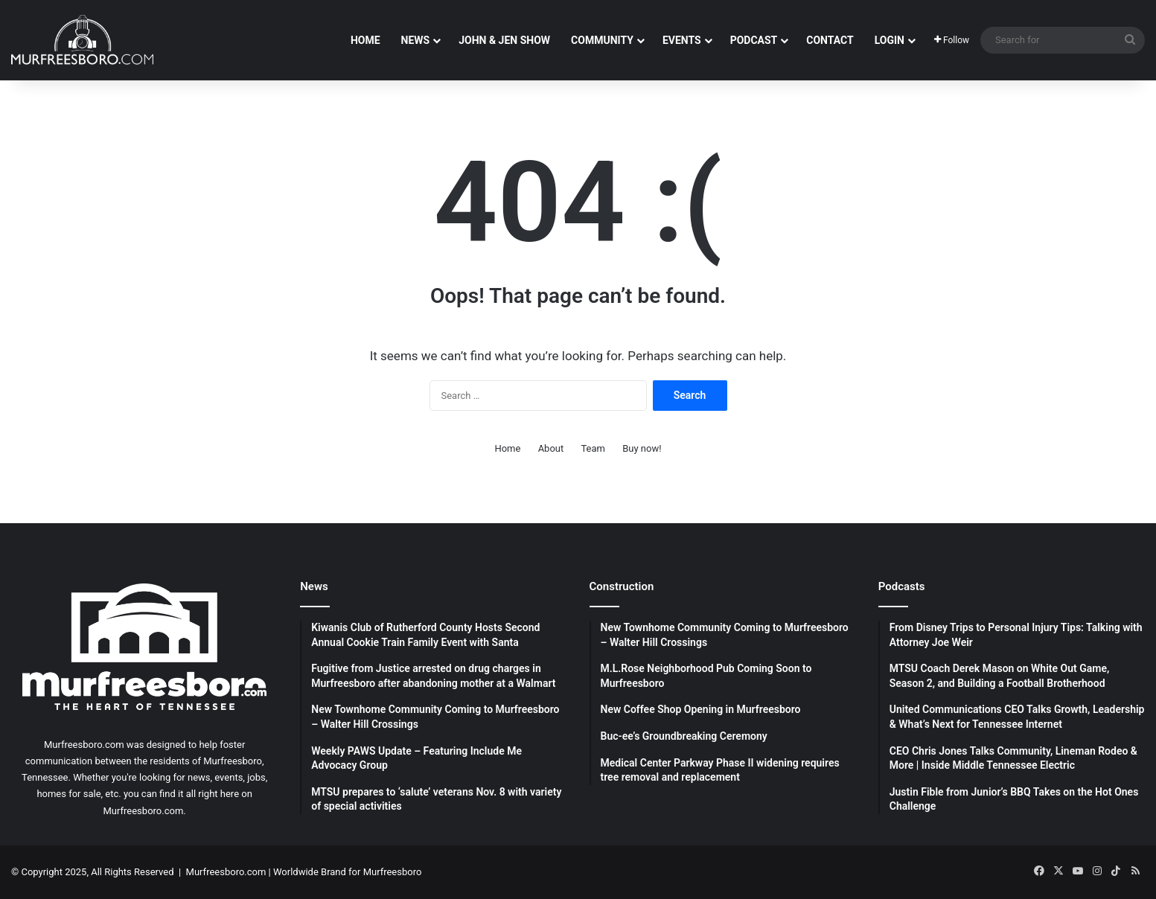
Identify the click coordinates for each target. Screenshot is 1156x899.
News (415, 40)
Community (602, 40)
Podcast (754, 40)
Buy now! (641, 448)
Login (889, 40)
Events (681, 40)
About (551, 448)
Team (593, 448)
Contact (829, 40)
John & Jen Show (504, 40)
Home (365, 40)
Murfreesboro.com (226, 871)
